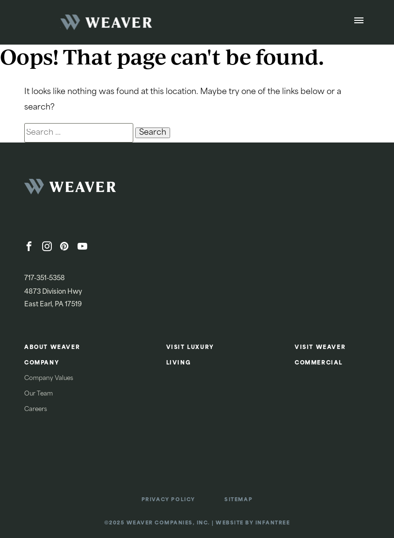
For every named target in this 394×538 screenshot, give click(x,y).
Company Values (48, 378)
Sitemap (238, 500)
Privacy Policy (168, 500)
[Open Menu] (359, 22)
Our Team (38, 394)
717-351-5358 (44, 278)
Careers (35, 409)
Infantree (272, 523)
